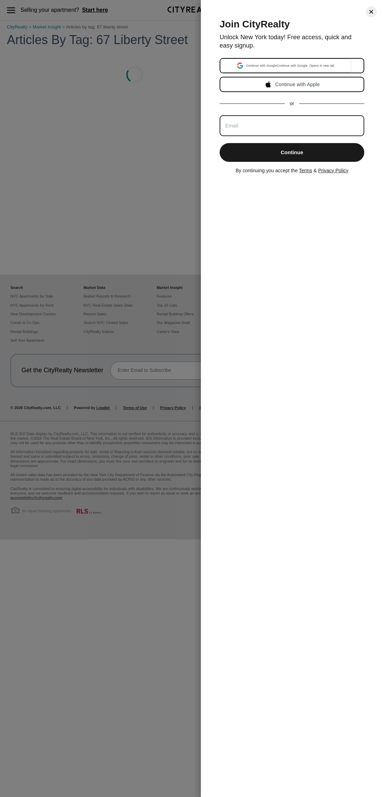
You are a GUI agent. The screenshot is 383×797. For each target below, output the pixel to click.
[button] (285, 66)
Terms (305, 170)
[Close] (371, 11)
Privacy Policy (333, 170)
